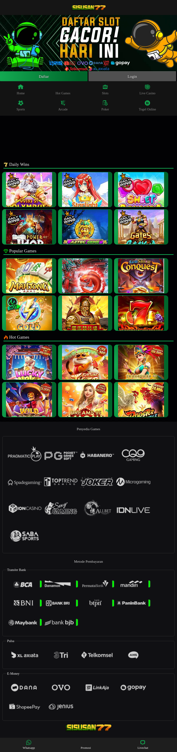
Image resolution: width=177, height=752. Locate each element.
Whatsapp (29, 744)
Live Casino (147, 90)
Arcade (63, 106)
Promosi (86, 744)
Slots (105, 90)
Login (132, 76)
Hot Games (63, 90)
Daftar (43, 76)
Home (21, 90)
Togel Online (147, 106)
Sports (21, 106)
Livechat (143, 744)
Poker (105, 106)
